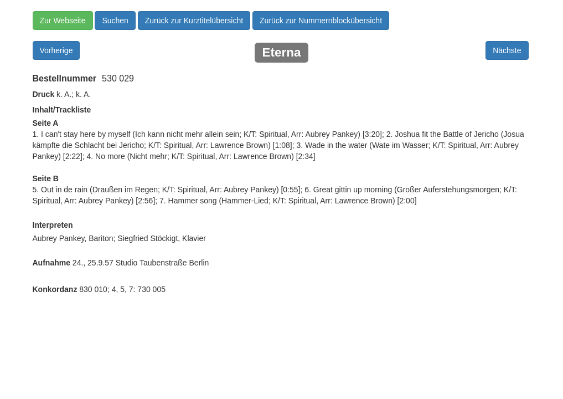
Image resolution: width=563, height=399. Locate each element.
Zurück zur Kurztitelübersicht (194, 20)
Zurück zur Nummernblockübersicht (321, 20)
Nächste (507, 50)
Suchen (115, 20)
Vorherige (56, 50)
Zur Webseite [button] (63, 20)
